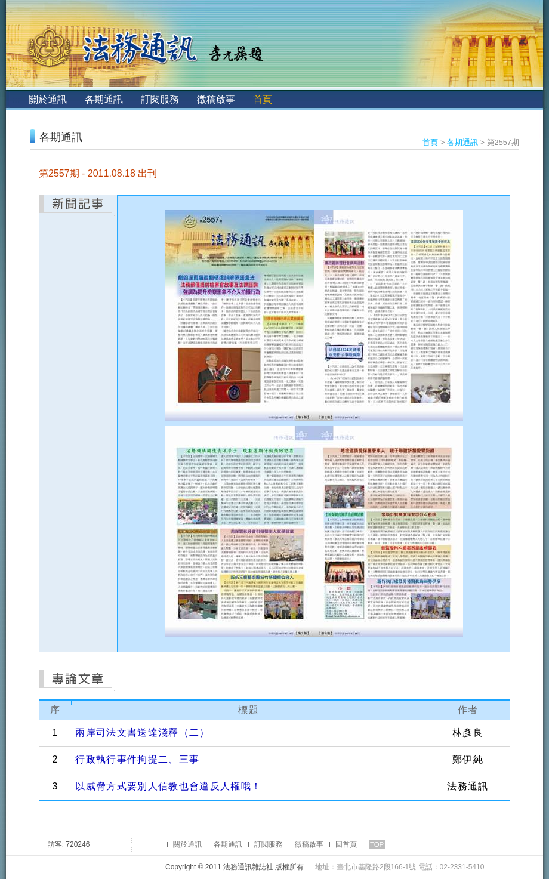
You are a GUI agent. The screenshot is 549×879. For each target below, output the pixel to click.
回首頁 (346, 844)
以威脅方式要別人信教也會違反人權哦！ (168, 786)
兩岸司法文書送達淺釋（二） (142, 732)
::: (16, 99)
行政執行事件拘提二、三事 (137, 759)
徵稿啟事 (216, 99)
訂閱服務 (160, 99)
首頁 (262, 99)
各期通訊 (104, 99)
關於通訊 (48, 99)
